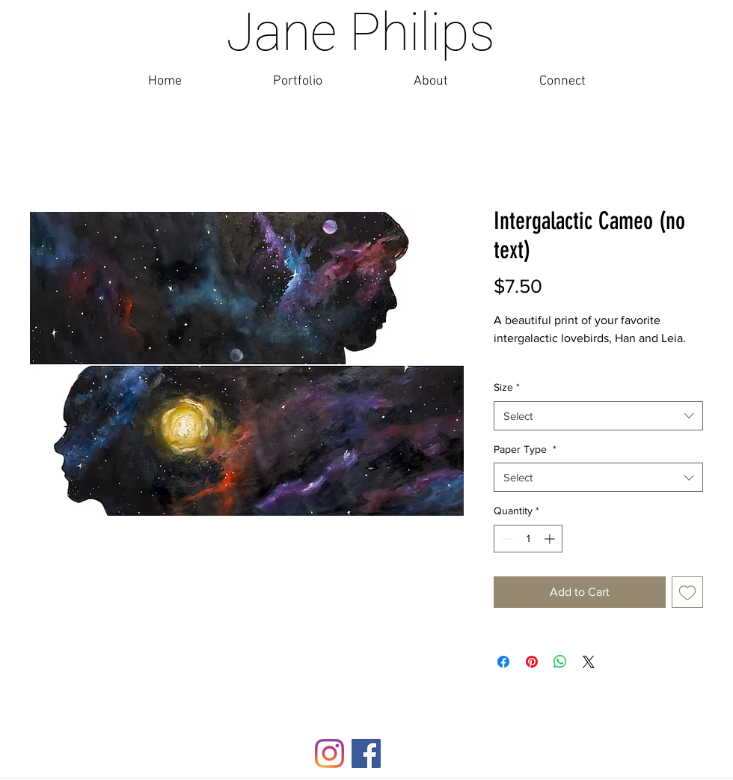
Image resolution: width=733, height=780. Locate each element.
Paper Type (525, 449)
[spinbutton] (528, 538)
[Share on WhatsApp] (560, 662)
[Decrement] (505, 538)
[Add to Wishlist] (687, 592)
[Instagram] (329, 753)
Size (507, 387)
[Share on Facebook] (503, 662)
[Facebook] (366, 753)
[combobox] (598, 415)
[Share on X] (589, 662)
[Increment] (551, 538)
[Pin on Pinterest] (532, 662)
